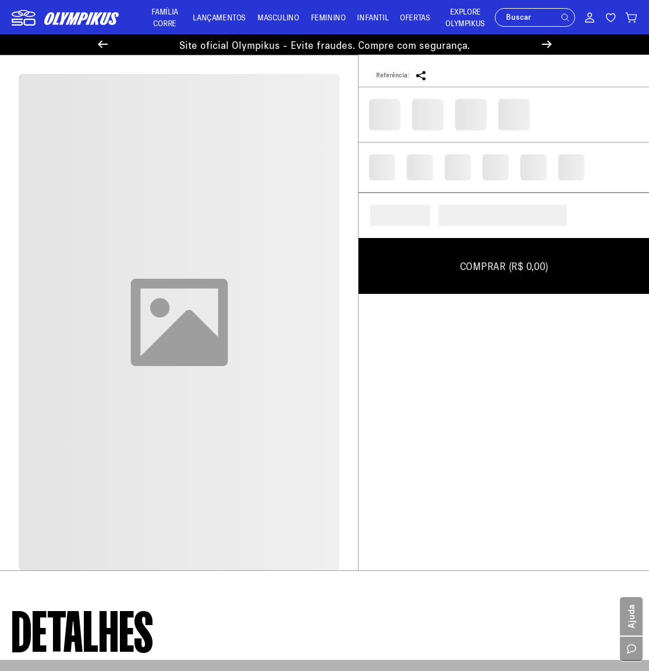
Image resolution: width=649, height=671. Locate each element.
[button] (565, 17)
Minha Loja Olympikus (214, 401)
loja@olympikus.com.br (378, 376)
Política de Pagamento (52, 372)
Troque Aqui (195, 367)
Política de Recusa (45, 405)
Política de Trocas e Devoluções (69, 388)
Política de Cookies (46, 439)
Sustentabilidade (42, 456)
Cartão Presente (40, 507)
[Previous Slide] (103, 44)
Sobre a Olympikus (45, 338)
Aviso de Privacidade (49, 422)
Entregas (190, 384)
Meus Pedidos (199, 350)
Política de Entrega (46, 355)
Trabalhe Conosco (44, 473)
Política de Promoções (52, 490)
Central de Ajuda (204, 333)
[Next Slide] (547, 44)
